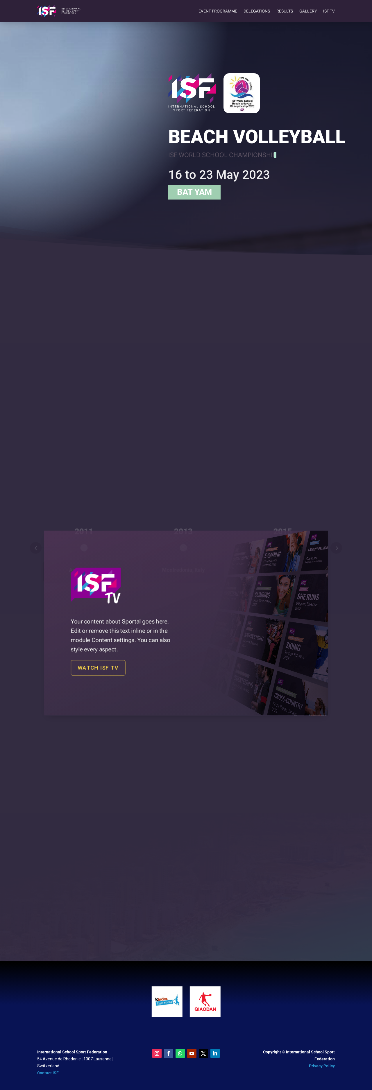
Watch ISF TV (122, 656)
